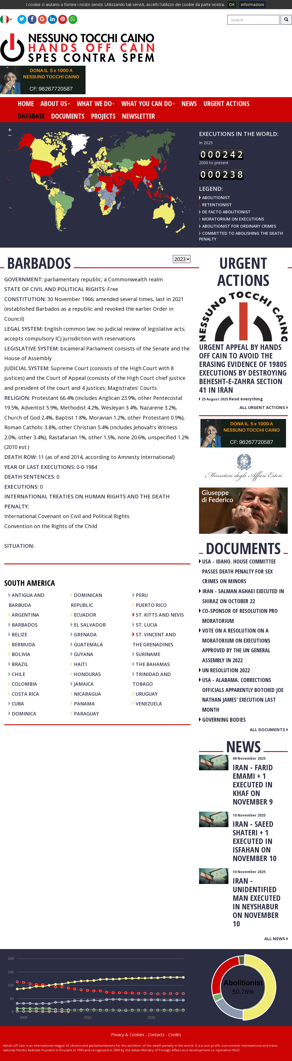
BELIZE (19, 634)
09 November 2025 (249, 758)
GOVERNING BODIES (224, 719)
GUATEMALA (88, 644)
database (31, 116)
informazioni (252, 4)
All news (276, 938)
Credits (174, 1034)
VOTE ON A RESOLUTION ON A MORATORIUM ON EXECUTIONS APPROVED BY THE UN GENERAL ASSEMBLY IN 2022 (236, 645)
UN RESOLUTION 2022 (226, 670)
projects (103, 116)
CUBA (18, 703)
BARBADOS (25, 624)
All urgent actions (264, 407)
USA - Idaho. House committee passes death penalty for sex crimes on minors (239, 571)
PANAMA (84, 703)
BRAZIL (20, 664)
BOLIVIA (21, 654)
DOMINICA (24, 713)
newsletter (138, 116)
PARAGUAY (86, 713)
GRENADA (85, 634)
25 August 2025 (215, 399)
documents (67, 116)
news (189, 103)
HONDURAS (87, 674)
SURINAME (148, 654)
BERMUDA (23, 644)
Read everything (246, 399)
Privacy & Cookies (127, 1034)
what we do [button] (96, 103)
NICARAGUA (87, 694)
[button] (8, 19)
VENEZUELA (149, 703)
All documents (269, 729)
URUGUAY (147, 694)
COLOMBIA (24, 684)
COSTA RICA (25, 694)
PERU (142, 595)
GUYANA (83, 654)
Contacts (156, 1034)
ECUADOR (85, 614)
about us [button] (55, 103)
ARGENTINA (25, 614)
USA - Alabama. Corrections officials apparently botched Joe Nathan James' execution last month (242, 694)
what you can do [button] (148, 103)
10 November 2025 (249, 815)
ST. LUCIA (146, 624)
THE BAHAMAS (153, 664)
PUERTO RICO (151, 605)
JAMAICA (84, 684)
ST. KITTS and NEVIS (160, 614)
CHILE (18, 674)
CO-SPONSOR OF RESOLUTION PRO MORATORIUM (240, 616)
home (26, 103)
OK (232, 4)
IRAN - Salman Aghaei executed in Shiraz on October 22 (243, 596)
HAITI (80, 664)
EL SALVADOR (90, 624)
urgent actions (227, 103)
